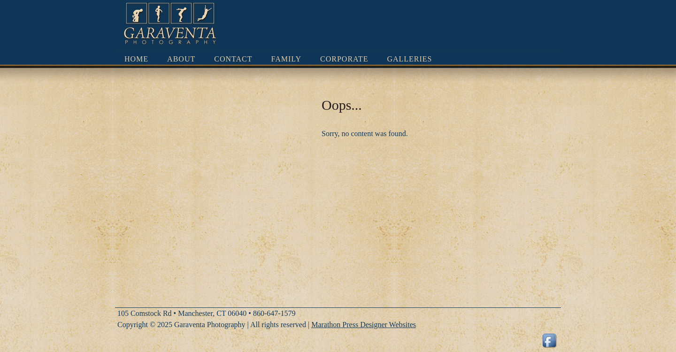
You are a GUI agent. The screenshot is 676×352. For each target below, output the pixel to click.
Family (286, 59)
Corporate (344, 59)
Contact (233, 59)
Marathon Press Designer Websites (363, 325)
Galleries (409, 59)
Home (136, 59)
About (181, 59)
